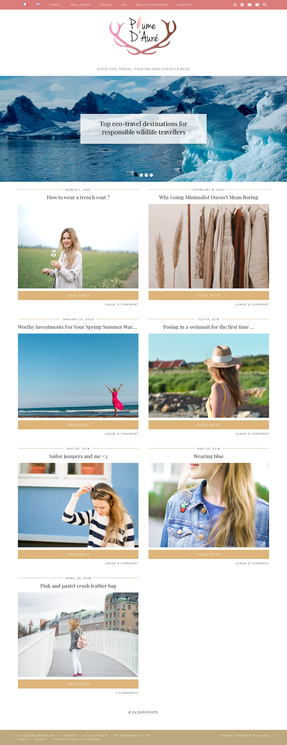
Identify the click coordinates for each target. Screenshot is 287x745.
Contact (69, 735)
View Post (78, 295)
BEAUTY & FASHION (152, 5)
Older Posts (143, 712)
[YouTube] (250, 5)
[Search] (265, 5)
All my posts (96, 735)
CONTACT (184, 5)
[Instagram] (235, 5)
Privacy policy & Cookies (77, 739)
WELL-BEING (80, 5)
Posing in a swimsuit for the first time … (208, 326)
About (41, 739)
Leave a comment (121, 304)
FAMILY (55, 5)
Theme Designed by (245, 735)
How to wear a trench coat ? (78, 197)
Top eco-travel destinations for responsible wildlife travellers (143, 127)
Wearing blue (209, 456)
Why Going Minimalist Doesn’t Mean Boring (208, 197)
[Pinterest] (242, 5)
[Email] (257, 5)
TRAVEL (106, 5)
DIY (124, 5)
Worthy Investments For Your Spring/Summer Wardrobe (82, 326)
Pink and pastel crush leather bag (78, 585)
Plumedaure (43, 735)
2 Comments (127, 693)
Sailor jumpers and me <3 (78, 456)
